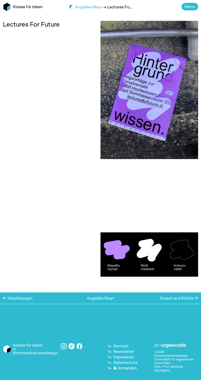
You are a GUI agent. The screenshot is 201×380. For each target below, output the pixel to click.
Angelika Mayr (89, 6)
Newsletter (123, 351)
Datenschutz (125, 362)
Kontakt (121, 345)
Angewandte (170, 345)
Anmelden (127, 368)
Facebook (79, 346)
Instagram (64, 346)
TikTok (72, 346)
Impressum (123, 356)
